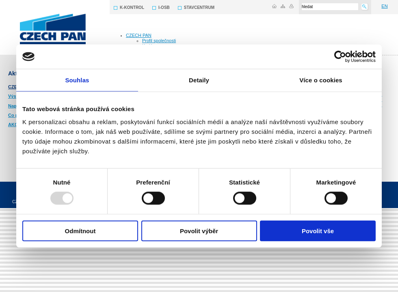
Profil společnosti (159, 40)
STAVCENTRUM (199, 7)
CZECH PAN (138, 35)
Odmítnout (80, 230)
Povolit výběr (199, 230)
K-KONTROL (132, 7)
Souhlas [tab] (77, 80)
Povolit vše (318, 230)
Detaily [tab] (199, 80)
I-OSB (164, 7)
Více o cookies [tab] (320, 80)
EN (384, 6)
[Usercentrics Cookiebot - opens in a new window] (340, 57)
